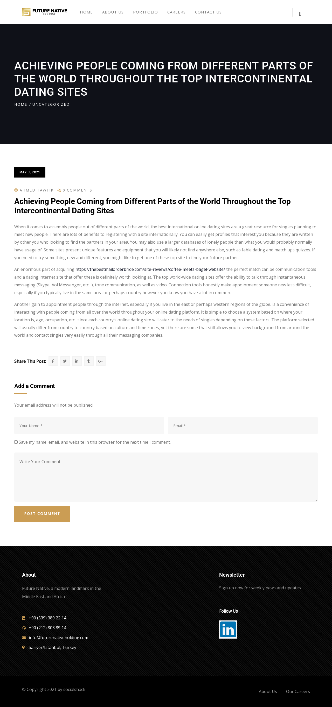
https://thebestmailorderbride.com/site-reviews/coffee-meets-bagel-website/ (150, 269)
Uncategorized (51, 104)
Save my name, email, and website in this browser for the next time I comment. (95, 442)
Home (20, 104)
